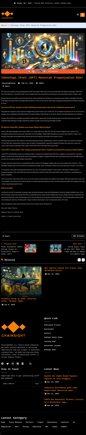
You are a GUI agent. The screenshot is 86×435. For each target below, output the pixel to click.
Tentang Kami (39, 3)
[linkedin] (18, 364)
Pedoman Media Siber (53, 337)
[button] (79, 259)
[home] (7, 15)
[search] (78, 15)
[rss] (30, 364)
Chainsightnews (8, 83)
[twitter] (7, 364)
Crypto (40, 422)
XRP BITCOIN (78, 236)
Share (6, 86)
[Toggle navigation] (82, 15)
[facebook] (2, 364)
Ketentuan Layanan (52, 3)
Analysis (65, 422)
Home (4, 25)
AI (74, 422)
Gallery (47, 333)
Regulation (6, 427)
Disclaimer (49, 329)
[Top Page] (0, 434)
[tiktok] (22, 364)
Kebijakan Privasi (52, 325)
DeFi (17, 427)
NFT (46, 427)
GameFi (64, 427)
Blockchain (52, 422)
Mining (26, 427)
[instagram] (13, 364)
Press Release (15, 422)
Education (37, 427)
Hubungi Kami (66, 3)
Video (54, 427)
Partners (29, 422)
